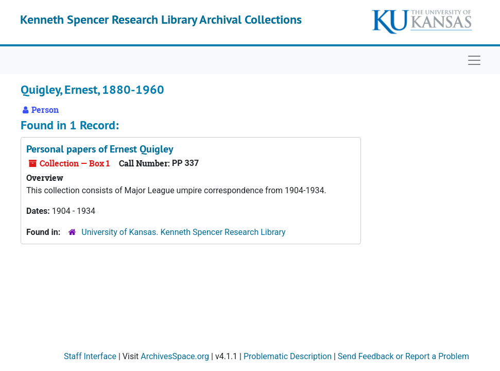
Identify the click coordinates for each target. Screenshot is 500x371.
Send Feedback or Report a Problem (403, 356)
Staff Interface (90, 356)
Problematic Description (288, 356)
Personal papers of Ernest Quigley (100, 149)
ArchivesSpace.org (175, 356)
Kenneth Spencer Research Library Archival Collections (161, 19)
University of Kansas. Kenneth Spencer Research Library (183, 232)
